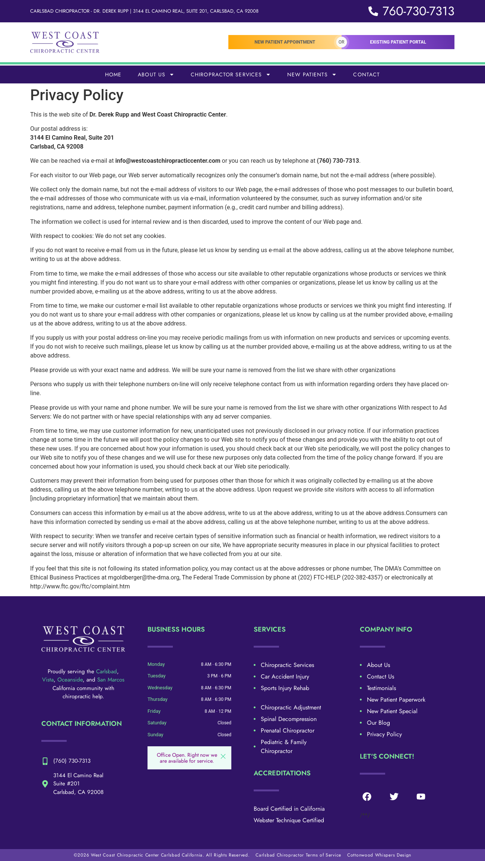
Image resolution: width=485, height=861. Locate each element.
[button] (223, 756)
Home (113, 74)
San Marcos (110, 680)
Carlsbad (106, 671)
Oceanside (70, 680)
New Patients (312, 74)
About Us (156, 74)
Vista (48, 680)
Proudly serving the (72, 671)
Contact (366, 74)
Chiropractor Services (231, 74)
